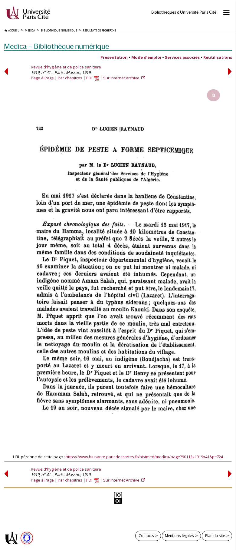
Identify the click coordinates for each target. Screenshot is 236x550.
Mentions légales (179, 535)
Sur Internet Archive (121, 78)
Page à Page (42, 78)
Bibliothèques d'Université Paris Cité (183, 12)
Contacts (146, 535)
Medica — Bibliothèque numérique (56, 46)
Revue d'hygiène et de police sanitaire (66, 67)
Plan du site (215, 535)
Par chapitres (70, 78)
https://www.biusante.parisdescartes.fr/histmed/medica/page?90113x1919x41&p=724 (144, 456)
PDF (92, 78)
